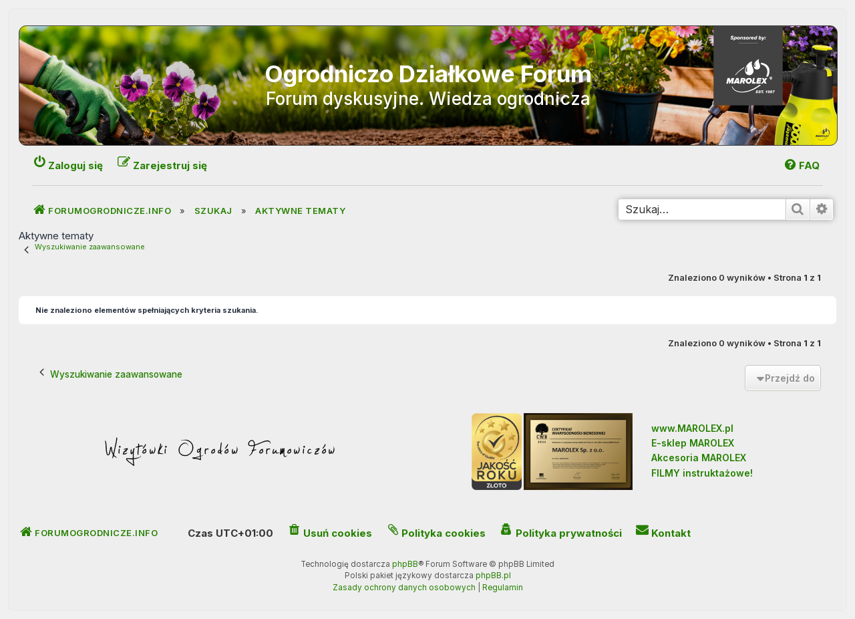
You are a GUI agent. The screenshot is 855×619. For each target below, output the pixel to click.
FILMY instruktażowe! (702, 473)
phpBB (405, 564)
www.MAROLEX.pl (692, 428)
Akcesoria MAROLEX (698, 457)
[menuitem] (801, 165)
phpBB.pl (493, 575)
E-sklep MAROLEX (692, 443)
